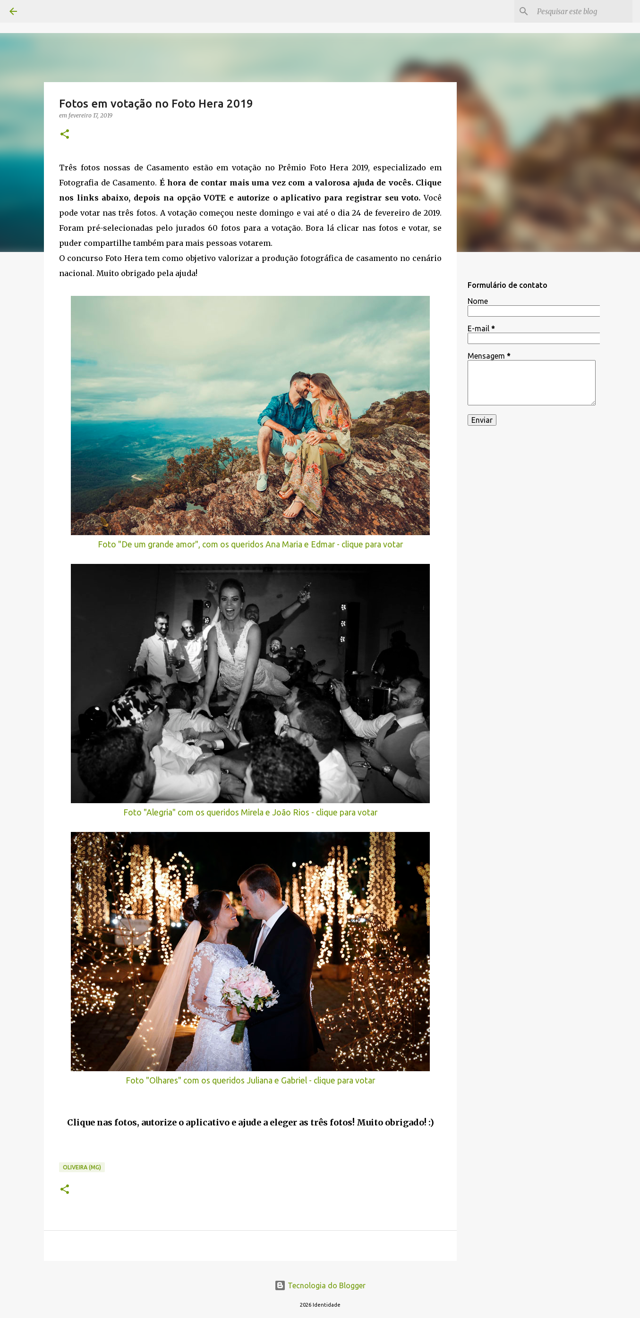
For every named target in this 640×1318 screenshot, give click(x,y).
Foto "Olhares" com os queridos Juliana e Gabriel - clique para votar (250, 1080)
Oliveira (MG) (82, 1167)
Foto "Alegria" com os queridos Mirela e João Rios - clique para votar (250, 812)
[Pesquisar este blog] (582, 11)
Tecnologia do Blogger (320, 1285)
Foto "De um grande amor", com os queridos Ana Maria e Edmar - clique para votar (250, 544)
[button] (64, 134)
